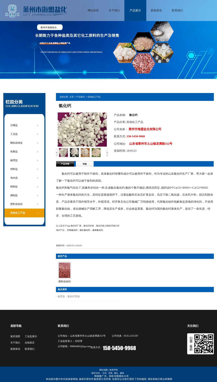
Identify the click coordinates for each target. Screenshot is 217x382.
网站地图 (103, 370)
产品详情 (65, 164)
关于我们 (15, 342)
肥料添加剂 (64, 281)
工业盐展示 (31, 336)
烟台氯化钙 (85, 230)
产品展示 (80, 97)
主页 (71, 97)
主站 (104, 373)
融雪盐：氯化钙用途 (69, 296)
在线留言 (30, 342)
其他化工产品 (94, 97)
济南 (110, 373)
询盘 (85, 164)
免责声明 (113, 370)
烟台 (116, 373)
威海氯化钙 (97, 230)
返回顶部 (15, 336)
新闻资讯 (15, 349)
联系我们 (30, 349)
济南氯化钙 (72, 230)
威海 (122, 373)
